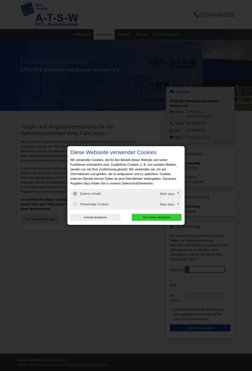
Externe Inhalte (87, 193)
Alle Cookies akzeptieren (157, 217)
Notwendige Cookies (91, 204)
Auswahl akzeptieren (95, 217)
